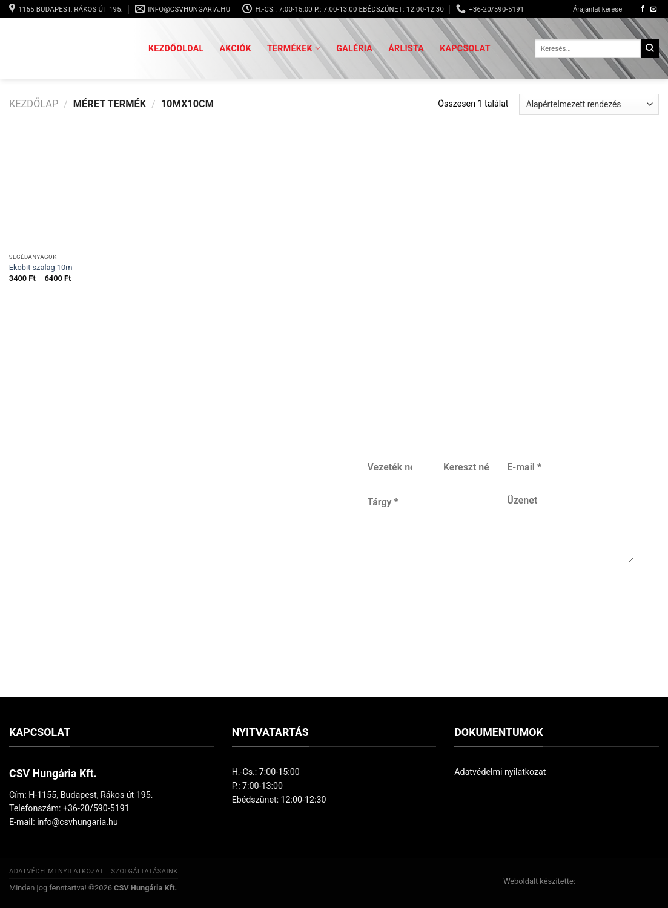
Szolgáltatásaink (144, 871)
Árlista (406, 48)
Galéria (354, 48)
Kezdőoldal (176, 48)
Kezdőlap (33, 104)
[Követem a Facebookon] (643, 9)
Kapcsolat (465, 48)
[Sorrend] (589, 104)
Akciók (235, 48)
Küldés (496, 620)
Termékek (293, 48)
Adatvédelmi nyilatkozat (500, 772)
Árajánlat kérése (597, 9)
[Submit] (650, 48)
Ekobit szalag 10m (41, 267)
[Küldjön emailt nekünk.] (653, 9)
